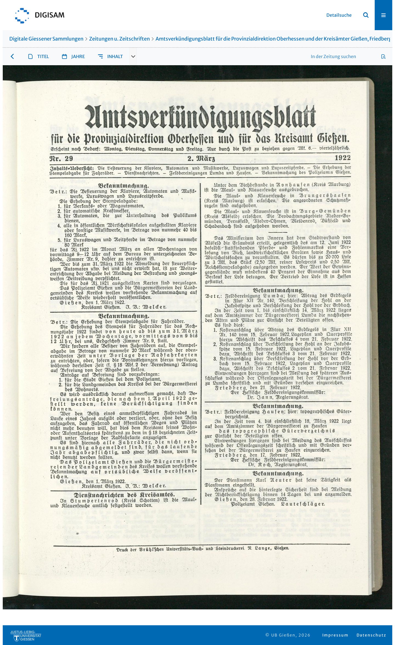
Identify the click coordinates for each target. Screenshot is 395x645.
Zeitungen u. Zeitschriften (119, 39)
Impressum (335, 635)
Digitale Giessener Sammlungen (46, 39)
